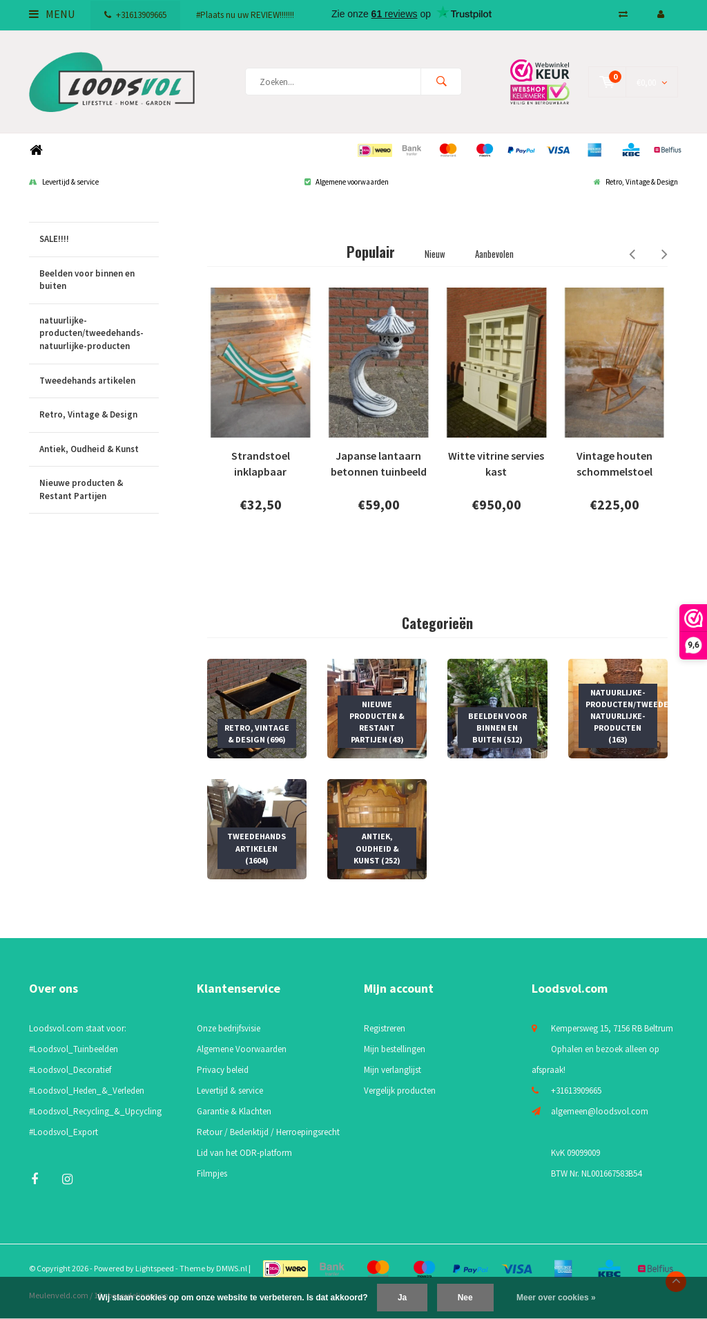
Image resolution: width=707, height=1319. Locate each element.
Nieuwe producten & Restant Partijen (99, 490)
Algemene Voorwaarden (242, 1049)
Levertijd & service (64, 182)
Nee (465, 1297)
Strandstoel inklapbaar (260, 463)
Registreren (384, 1028)
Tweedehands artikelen (99, 381)
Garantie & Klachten (234, 1111)
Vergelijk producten (400, 1090)
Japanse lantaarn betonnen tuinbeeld (379, 463)
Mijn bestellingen (394, 1049)
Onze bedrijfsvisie (228, 1028)
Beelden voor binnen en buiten (99, 280)
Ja (402, 1297)
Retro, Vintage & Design (636, 182)
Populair (371, 251)
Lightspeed (154, 1268)
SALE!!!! (99, 239)
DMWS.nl (231, 1268)
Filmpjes (212, 1173)
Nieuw (435, 254)
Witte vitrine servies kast (496, 463)
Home (36, 150)
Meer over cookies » (556, 1297)
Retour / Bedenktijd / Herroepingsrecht (268, 1132)
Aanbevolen (494, 254)
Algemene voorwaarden (346, 182)
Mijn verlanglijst (392, 1070)
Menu (52, 14)
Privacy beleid (223, 1070)
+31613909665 (135, 15)
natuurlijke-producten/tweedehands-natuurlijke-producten (99, 334)
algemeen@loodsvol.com (599, 1111)
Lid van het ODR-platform (244, 1153)
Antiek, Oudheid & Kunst (99, 450)
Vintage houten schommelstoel (614, 463)
